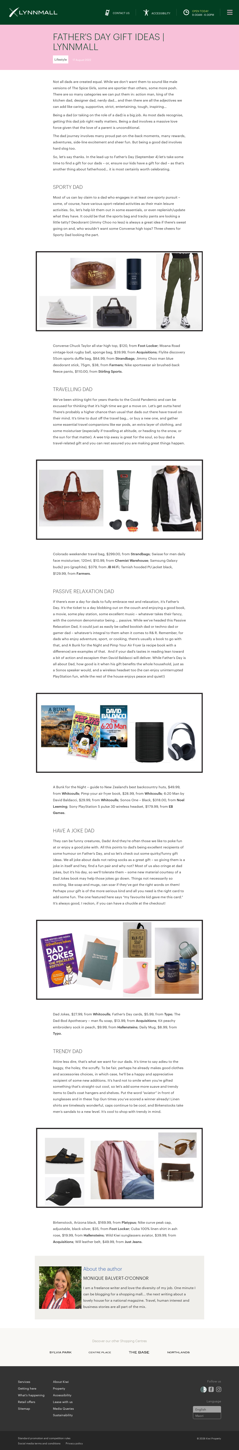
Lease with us (63, 1402)
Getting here (27, 1388)
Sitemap (24, 1408)
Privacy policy (74, 1443)
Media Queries (63, 1408)
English (200, 1409)
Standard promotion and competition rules (44, 1438)
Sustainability (63, 1415)
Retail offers (26, 1402)
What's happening (31, 1395)
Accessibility (62, 1395)
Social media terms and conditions (39, 1443)
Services (24, 1381)
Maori (199, 1415)
